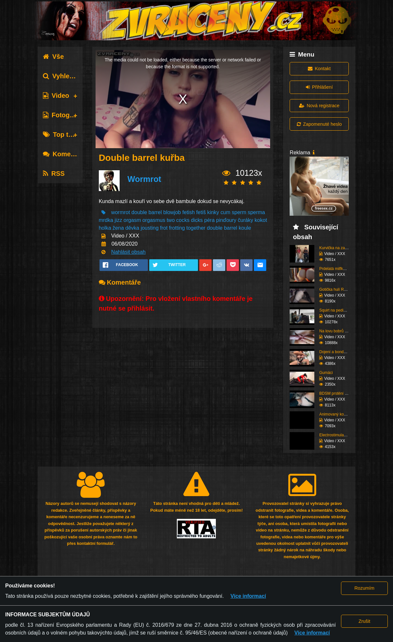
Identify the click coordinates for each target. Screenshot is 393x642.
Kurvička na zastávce (337, 248)
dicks (197, 220)
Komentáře (64, 154)
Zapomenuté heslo (319, 124)
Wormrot (144, 179)
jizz (118, 220)
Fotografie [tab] (63, 115)
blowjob (172, 212)
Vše (53, 56)
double (139, 212)
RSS (54, 173)
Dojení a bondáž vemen (339, 352)
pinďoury (226, 220)
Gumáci (326, 372)
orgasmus (153, 220)
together (195, 228)
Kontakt (319, 68)
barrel (155, 212)
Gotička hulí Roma (335, 289)
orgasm (132, 220)
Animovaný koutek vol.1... (341, 414)
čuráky (245, 220)
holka (105, 228)
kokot (261, 220)
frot (163, 228)
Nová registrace (319, 105)
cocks (183, 220)
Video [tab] (56, 95)
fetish (188, 212)
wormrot (120, 212)
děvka (132, 228)
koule (245, 228)
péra (209, 220)
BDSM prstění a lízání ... (340, 393)
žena (118, 228)
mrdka (106, 220)
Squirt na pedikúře (335, 310)
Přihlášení (319, 87)
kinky (213, 212)
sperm (239, 212)
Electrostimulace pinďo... (340, 435)
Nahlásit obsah (128, 252)
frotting (177, 228)
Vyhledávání (66, 76)
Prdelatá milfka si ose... (339, 268)
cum (225, 212)
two (171, 220)
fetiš (201, 212)
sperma (256, 212)
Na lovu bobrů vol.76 (337, 331)
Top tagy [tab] (61, 134)
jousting (150, 228)
